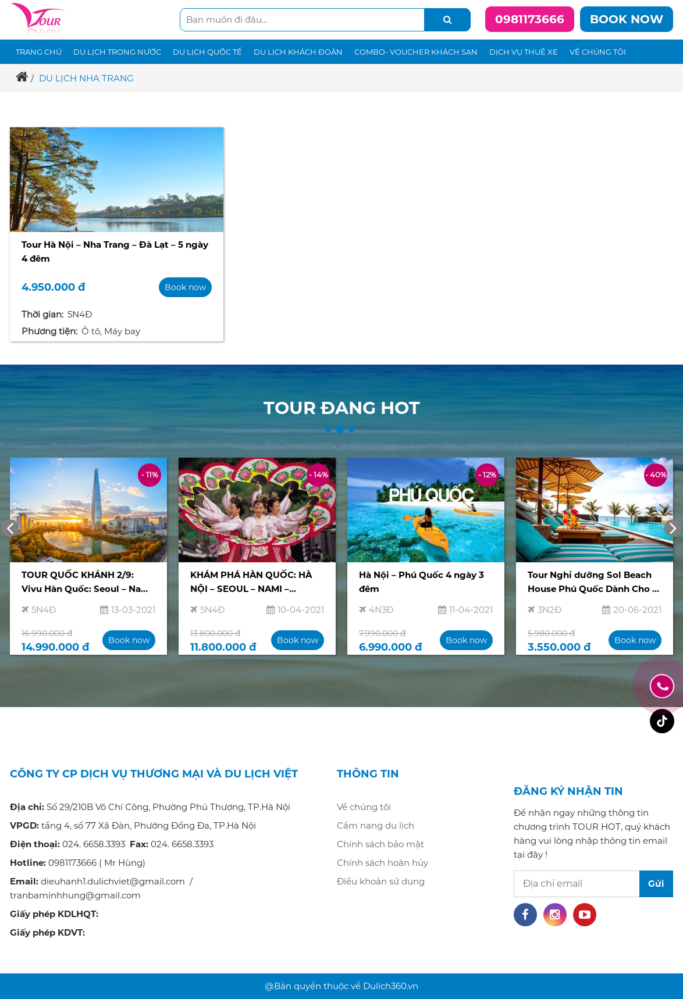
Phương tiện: (49, 331)
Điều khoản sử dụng (381, 881)
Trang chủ (39, 51)
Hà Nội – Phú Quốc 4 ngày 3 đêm (421, 581)
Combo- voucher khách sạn (416, 51)
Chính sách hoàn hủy (382, 862)
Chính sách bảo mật (380, 844)
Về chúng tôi (598, 51)
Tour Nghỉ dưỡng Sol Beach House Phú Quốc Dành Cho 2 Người (592, 583)
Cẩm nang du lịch (375, 825)
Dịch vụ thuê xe (523, 51)
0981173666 (529, 19)
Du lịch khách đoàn (298, 51)
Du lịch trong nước (117, 51)
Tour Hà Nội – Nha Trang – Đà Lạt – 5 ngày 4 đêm (115, 251)
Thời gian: (42, 314)
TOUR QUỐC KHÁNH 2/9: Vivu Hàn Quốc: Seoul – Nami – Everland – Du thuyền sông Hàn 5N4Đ (87, 583)
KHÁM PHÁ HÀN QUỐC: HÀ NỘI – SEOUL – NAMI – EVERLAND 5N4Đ (251, 583)
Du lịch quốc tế (207, 51)
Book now (626, 19)
